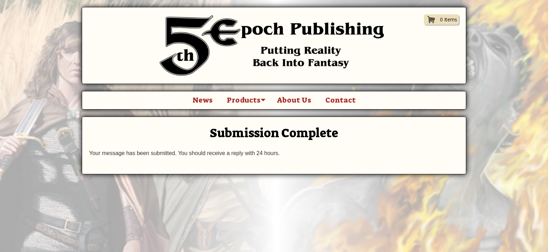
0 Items (448, 19)
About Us (294, 100)
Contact (340, 100)
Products (243, 100)
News (202, 100)
